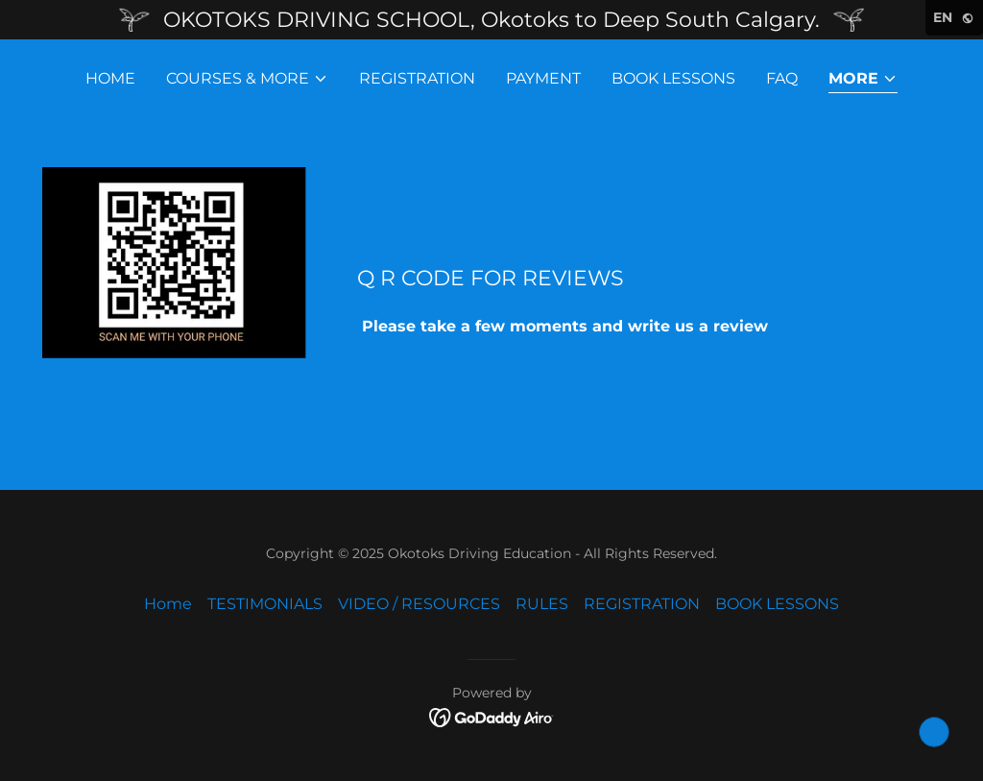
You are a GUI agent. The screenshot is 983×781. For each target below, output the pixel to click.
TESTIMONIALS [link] (265, 604)
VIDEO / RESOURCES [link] (419, 604)
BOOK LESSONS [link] (673, 78)
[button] (247, 78)
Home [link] (110, 78)
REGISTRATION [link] (417, 78)
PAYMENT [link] (543, 78)
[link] (492, 716)
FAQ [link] (782, 78)
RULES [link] (541, 604)
